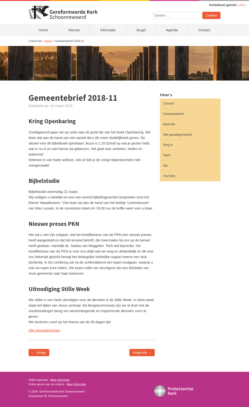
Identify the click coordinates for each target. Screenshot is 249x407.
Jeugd (141, 30)
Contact (204, 30)
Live (241, 5)
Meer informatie (60, 379)
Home (43, 30)
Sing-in (168, 145)
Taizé (166, 155)
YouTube (169, 176)
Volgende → (142, 352)
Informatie (108, 30)
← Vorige (39, 352)
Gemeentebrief (173, 114)
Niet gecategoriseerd (177, 134)
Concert (168, 103)
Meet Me (169, 124)
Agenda (172, 30)
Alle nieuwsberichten (44, 330)
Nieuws (74, 30)
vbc (165, 165)
